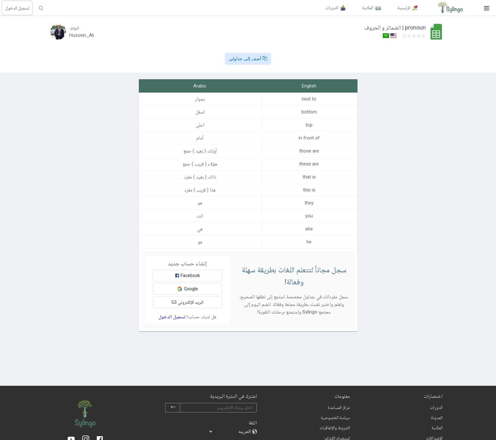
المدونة (437, 417)
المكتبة (437, 427)
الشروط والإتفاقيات (334, 427)
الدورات (436, 407)
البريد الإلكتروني (187, 302)
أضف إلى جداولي (248, 58)
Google (187, 289)
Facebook (187, 275)
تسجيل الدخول (17, 7)
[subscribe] (173, 407)
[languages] (230, 431)
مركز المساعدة (339, 407)
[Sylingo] (450, 8)
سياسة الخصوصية (335, 417)
